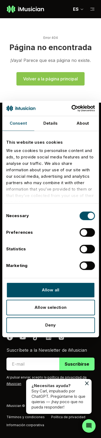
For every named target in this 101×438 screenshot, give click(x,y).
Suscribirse (77, 364)
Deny (50, 325)
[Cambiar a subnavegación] (92, 9)
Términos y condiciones (25, 417)
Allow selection (50, 307)
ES (78, 9)
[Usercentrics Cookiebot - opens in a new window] (72, 108)
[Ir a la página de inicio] (25, 9)
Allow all (50, 289)
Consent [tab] (18, 123)
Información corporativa (25, 425)
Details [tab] (50, 123)
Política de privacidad (68, 417)
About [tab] (82, 123)
